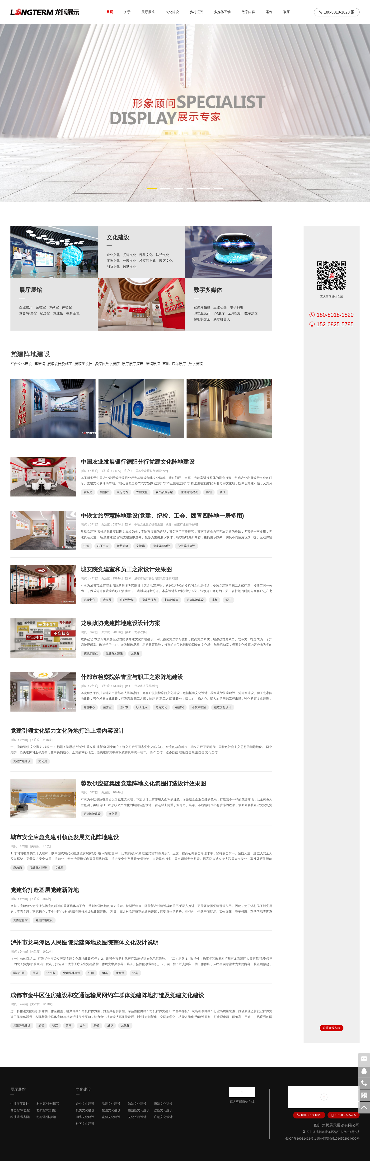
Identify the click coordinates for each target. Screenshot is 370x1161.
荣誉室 (41, 307)
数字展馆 (195, 364)
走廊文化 (161, 707)
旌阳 (209, 492)
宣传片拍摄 (202, 307)
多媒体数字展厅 (107, 364)
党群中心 (89, 600)
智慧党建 (122, 546)
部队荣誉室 (199, 707)
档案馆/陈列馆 (46, 1110)
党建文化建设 (111, 1103)
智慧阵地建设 (186, 546)
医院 (35, 973)
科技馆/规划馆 (20, 1117)
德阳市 (104, 492)
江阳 (91, 973)
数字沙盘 (251, 313)
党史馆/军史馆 (20, 1110)
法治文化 (162, 255)
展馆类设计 (83, 364)
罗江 (222, 492)
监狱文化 (129, 267)
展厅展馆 (148, 12)
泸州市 (51, 973)
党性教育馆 (20, 920)
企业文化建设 (85, 1103)
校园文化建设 (111, 1110)
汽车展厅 (179, 364)
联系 (286, 12)
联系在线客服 (331, 1028)
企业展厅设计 (19, 1103)
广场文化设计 (163, 1117)
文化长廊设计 (137, 1117)
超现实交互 (202, 319)
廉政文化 (113, 261)
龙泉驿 (135, 653)
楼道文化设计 (222, 707)
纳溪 (105, 973)
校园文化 (129, 261)
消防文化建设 (85, 1117)
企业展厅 (26, 307)
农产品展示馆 (164, 492)
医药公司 (19, 973)
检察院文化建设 (139, 1110)
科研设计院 (127, 600)
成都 (214, 600)
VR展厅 (219, 313)
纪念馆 (45, 313)
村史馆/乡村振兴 (48, 1103)
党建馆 (58, 313)
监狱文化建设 (111, 1117)
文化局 (42, 761)
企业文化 (113, 255)
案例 (269, 12)
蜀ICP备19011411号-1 (300, 1138)
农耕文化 (142, 492)
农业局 (88, 492)
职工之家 (103, 546)
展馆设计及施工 (59, 364)
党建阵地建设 (30, 354)
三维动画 (220, 307)
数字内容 (248, 12)
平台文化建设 (21, 364)
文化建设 (172, 12)
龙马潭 (120, 973)
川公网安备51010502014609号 (338, 1138)
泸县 (135, 973)
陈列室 (54, 307)
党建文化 (129, 255)
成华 (110, 1025)
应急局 (107, 600)
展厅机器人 (221, 319)
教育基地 (73, 313)
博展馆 (39, 364)
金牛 (82, 1025)
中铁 (86, 546)
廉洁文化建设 (163, 1103)
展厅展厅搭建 (132, 364)
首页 (109, 12)
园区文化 (166, 261)
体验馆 (67, 307)
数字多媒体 (208, 290)
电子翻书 (236, 307)
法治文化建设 (137, 1103)
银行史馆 (122, 492)
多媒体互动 (222, 12)
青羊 (69, 1025)
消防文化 (113, 267)
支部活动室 (171, 600)
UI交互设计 (202, 313)
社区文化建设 (85, 1123)
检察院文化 (147, 261)
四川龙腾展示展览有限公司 (337, 1125)
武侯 (96, 1025)
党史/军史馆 (28, 313)
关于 (127, 12)
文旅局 (140, 546)
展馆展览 (153, 364)
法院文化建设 (163, 1110)
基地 (165, 364)
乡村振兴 (196, 12)
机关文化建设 (85, 1110)
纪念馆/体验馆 (46, 1117)
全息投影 (234, 313)
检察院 (179, 707)
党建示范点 (149, 600)
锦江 (228, 600)
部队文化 (146, 255)
